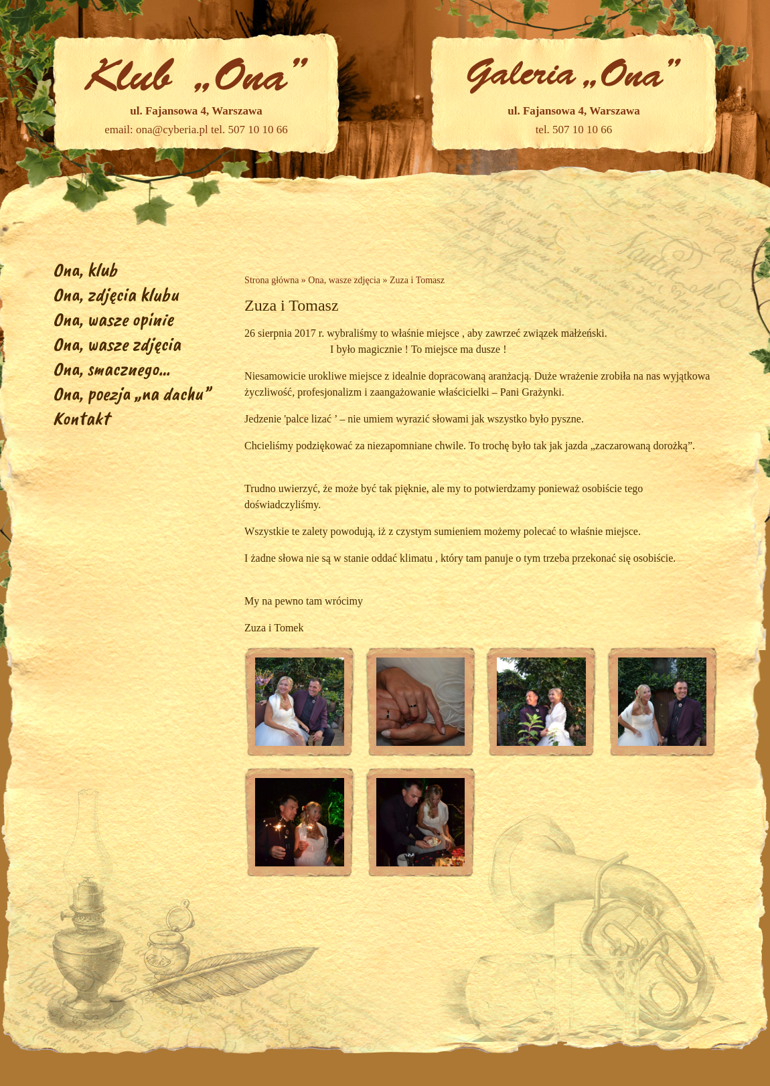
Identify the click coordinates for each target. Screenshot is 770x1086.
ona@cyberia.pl (172, 129)
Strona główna (271, 280)
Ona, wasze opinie (113, 319)
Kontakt (81, 418)
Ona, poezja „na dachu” (131, 393)
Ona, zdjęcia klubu (116, 294)
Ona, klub (85, 269)
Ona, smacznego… (111, 368)
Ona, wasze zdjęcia (117, 343)
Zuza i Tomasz (417, 280)
